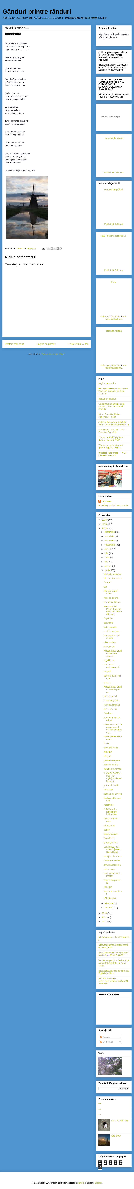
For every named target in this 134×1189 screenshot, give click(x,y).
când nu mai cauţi (120, 1120)
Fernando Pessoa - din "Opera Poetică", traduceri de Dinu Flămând (113, 391)
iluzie (106, 743)
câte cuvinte (110, 642)
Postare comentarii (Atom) (53, 354)
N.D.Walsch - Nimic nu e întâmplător (110, 812)
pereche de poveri (113, 138)
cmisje (81, 1183)
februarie (109, 903)
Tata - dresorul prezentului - (113, 236)
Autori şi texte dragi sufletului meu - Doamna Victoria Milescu (113, 423)
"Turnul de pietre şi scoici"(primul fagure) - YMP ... (110, 446)
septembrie (110, 544)
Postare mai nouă (14, 344)
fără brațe (116, 1135)
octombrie (109, 540)
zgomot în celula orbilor (112, 719)
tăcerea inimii (110, 696)
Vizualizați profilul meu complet (113, 505)
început (107, 582)
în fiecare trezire (112, 860)
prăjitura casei (110, 834)
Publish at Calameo (113, 172)
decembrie (109, 532)
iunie (107, 557)
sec (105, 587)
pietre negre (110, 869)
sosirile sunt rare (112, 631)
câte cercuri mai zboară (111, 636)
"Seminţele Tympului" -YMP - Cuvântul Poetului (112, 431)
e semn (107, 682)
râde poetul (109, 825)
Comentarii (106, 1042)
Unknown (106, 501)
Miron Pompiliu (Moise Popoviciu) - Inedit (109, 415)
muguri (107, 671)
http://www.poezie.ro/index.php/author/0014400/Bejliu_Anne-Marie (113, 963)
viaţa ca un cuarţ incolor (112, 874)
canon (107, 830)
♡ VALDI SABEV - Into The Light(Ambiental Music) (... (112, 777)
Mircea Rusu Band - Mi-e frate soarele (113, 653)
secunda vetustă (114, 331)
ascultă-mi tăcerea (113, 794)
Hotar (113, 282)
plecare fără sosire (113, 578)
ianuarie (108, 907)
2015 (104, 524)
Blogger (98, 1183)
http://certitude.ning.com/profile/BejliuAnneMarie (113, 972)
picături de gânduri (107, 399)
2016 (104, 520)
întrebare (108, 713)
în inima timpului (112, 705)
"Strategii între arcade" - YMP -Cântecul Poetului (113, 454)
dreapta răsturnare (113, 856)
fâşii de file (109, 838)
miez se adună (111, 598)
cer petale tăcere (112, 602)
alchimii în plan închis (111, 592)
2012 (104, 917)
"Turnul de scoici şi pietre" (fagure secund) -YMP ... (110, 438)
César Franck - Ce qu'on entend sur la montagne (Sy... (113, 728)
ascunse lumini (111, 747)
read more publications (116, 317)
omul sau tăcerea (112, 865)
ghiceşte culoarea (112, 574)
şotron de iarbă (111, 785)
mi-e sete (108, 789)
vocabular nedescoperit (111, 665)
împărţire (108, 618)
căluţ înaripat (110, 898)
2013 (104, 913)
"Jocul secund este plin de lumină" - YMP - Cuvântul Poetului (111, 406)
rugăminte (109, 805)
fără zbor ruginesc (112, 769)
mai (106, 561)
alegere (107, 756)
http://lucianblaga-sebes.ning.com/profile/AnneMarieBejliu (113, 981)
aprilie (107, 566)
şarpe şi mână (111, 842)
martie (107, 570)
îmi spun (108, 887)
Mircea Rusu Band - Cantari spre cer (113, 689)
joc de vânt (109, 646)
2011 (104, 921)
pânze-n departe (112, 760)
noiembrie (109, 536)
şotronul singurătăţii (113, 189)
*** (99, 1104)
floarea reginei (111, 700)
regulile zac (109, 660)
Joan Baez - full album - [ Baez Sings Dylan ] (112, 849)
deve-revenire (110, 709)
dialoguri (108, 752)
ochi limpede (110, 627)
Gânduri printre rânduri (36, 11)
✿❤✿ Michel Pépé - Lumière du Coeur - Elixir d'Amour (113, 610)
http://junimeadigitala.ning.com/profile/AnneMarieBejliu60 (113, 954)
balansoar (109, 623)
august (108, 549)
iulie (106, 553)
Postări (105, 1037)
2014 (104, 528)
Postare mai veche (78, 344)
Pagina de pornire (46, 344)
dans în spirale (111, 764)
